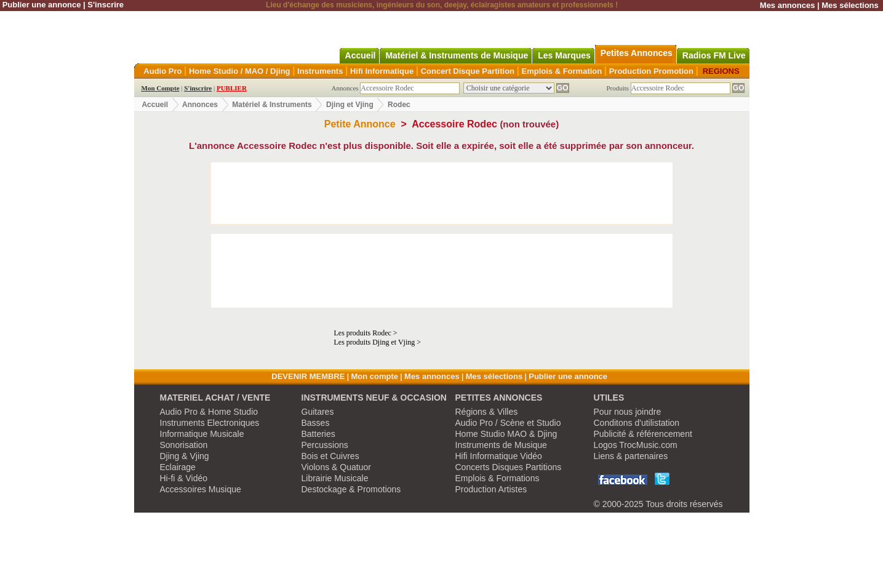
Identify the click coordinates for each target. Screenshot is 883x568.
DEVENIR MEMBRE (308, 376)
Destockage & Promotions (351, 489)
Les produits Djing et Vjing (374, 342)
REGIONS (721, 71)
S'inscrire (105, 4)
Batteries (318, 434)
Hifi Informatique (382, 71)
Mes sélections (850, 5)
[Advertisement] (442, 193)
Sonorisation (184, 445)
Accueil (155, 104)
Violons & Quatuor (336, 467)
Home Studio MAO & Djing (506, 434)
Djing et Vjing (350, 104)
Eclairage (178, 467)
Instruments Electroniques (210, 423)
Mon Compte (161, 88)
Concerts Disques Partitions (508, 467)
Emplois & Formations (497, 478)
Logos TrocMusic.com (635, 445)
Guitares (318, 412)
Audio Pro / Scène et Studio (508, 423)
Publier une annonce (41, 4)
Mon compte (374, 376)
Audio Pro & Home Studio (209, 412)
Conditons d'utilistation (637, 423)
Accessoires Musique (200, 489)
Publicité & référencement (643, 434)
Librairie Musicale (335, 478)
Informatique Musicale (202, 434)
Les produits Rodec (362, 333)
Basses (316, 423)
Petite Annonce (360, 124)
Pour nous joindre (627, 412)
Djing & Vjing (184, 456)
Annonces (200, 104)
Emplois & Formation (562, 71)
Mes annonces (787, 5)
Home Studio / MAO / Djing (239, 71)
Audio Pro (162, 71)
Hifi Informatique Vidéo (498, 456)
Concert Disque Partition (467, 71)
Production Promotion (651, 71)
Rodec (399, 104)
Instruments (320, 71)
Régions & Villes (486, 412)
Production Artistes (491, 489)
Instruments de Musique (501, 445)
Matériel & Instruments (271, 104)
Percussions (325, 445)
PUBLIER (232, 88)
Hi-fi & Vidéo (184, 478)
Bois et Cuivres (330, 456)
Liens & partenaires (631, 456)
